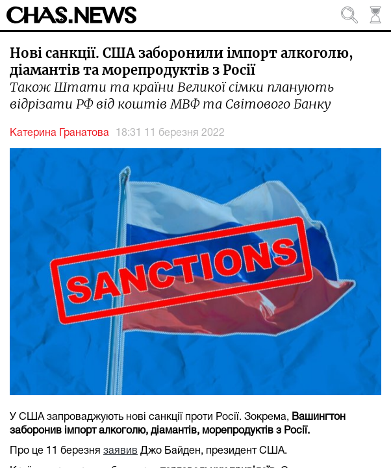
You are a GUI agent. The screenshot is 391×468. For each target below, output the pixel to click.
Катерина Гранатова (59, 133)
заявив (120, 451)
